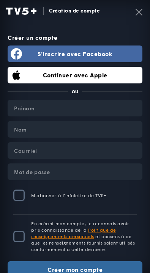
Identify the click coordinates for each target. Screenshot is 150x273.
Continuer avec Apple (75, 75)
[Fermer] (139, 12)
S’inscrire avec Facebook (75, 53)
